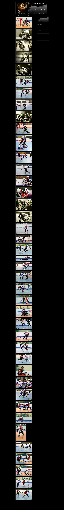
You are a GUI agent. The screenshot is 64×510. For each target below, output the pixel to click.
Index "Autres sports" (41, 27)
